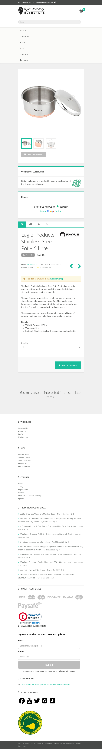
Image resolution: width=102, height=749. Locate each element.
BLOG (22, 48)
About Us (22, 431)
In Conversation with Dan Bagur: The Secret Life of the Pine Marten (48, 526)
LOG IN (24, 60)
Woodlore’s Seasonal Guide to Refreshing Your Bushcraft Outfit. (47, 534)
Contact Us (23, 428)
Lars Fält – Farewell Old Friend (32, 570)
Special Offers (24, 457)
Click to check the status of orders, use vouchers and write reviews (45, 684)
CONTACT (24, 54)
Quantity (24, 343)
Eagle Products (32, 264)
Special (21, 498)
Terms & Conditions (44, 743)
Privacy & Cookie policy (63, 743)
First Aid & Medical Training (30, 495)
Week (20, 483)
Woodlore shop (56, 279)
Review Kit (22, 463)
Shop (23, 30)
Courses (24, 36)
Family (21, 492)
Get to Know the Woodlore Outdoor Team (38, 514)
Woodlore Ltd (30, 743)
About (23, 42)
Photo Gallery (34, 154)
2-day (20, 486)
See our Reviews (50, 211)
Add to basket (68, 365)
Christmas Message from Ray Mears (35, 542)
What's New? (24, 454)
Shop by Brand (24, 460)
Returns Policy (24, 466)
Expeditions (23, 489)
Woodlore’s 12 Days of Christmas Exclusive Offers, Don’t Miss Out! (48, 554)
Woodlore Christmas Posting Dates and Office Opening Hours (46, 562)
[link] (30, 618)
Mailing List (23, 437)
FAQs (20, 434)
